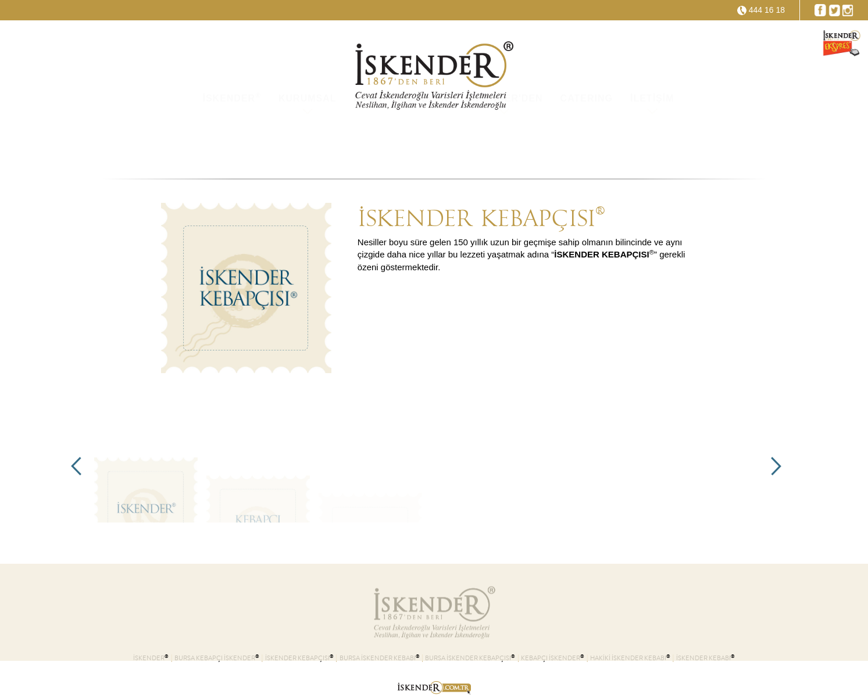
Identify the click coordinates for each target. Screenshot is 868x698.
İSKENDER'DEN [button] (504, 145)
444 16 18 (767, 10)
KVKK (368, 145)
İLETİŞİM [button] (652, 145)
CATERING (586, 145)
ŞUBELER (424, 145)
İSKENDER (231, 144)
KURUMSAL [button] (307, 145)
